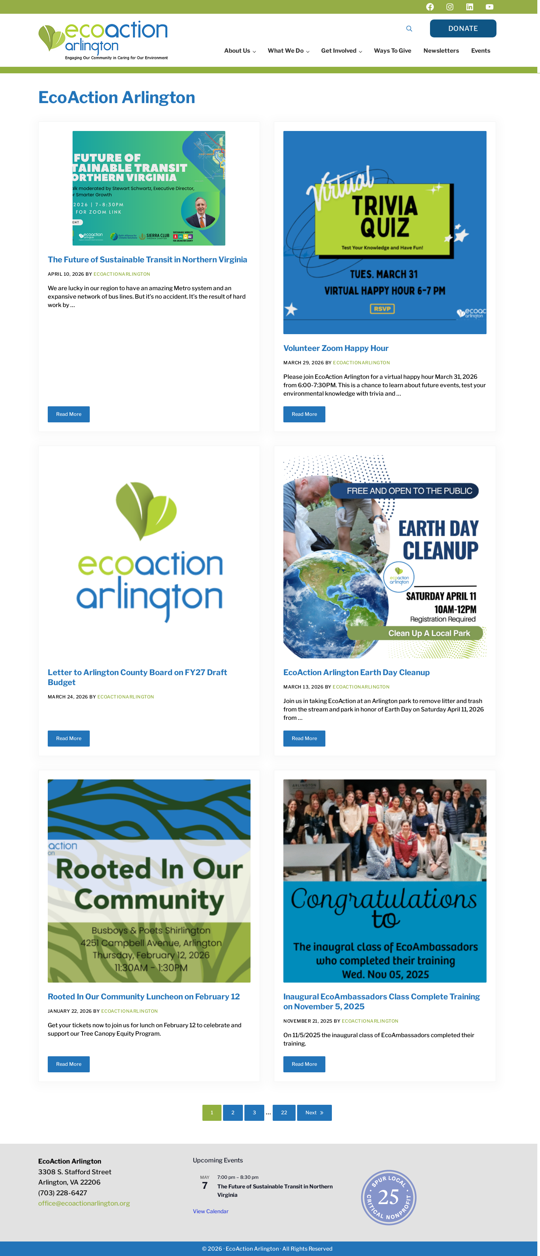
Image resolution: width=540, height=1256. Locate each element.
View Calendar (211, 1211)
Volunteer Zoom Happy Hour (336, 348)
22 (288, 1114)
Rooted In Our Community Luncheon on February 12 (144, 996)
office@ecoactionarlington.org (84, 1203)
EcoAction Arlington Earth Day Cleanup (356, 672)
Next (311, 1112)
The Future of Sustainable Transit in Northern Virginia (147, 259)
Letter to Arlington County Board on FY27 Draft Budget (137, 677)
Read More (73, 415)
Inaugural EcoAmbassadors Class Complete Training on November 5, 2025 (381, 1001)
